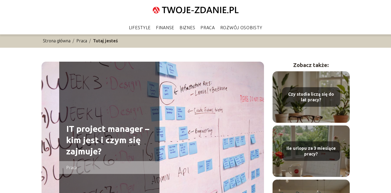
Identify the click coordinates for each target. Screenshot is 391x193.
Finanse (165, 27)
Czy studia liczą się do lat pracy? (311, 97)
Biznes (187, 27)
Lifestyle (140, 27)
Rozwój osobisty (241, 27)
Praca (207, 27)
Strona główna (56, 40)
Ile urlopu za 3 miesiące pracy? (311, 151)
